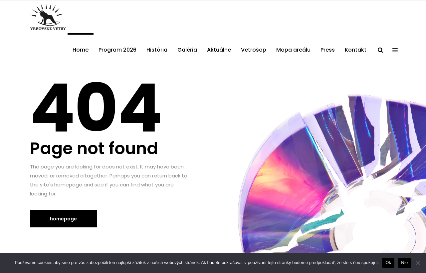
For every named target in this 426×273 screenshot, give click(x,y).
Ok (388, 262)
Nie (404, 262)
